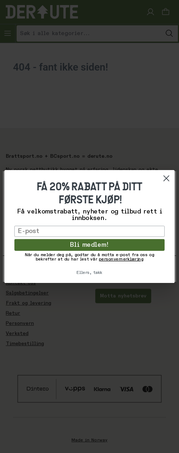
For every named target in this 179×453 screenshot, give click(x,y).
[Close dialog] (166, 178)
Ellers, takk (89, 273)
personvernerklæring (121, 259)
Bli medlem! (89, 245)
